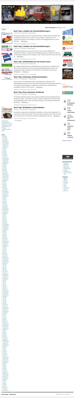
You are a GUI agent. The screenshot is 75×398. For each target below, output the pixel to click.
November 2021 (6, 209)
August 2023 (5, 180)
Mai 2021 (4, 217)
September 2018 (6, 261)
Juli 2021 (4, 214)
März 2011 (5, 386)
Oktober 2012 (5, 359)
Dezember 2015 (6, 307)
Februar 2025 (5, 155)
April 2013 (5, 351)
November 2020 (6, 225)
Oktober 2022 (5, 194)
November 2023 (6, 176)
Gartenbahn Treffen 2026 (70, 128)
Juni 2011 (4, 382)
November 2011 (6, 375)
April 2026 (5, 136)
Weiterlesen (24, 41)
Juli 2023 (4, 181)
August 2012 (5, 362)
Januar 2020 (5, 239)
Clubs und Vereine (16, 22)
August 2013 (5, 346)
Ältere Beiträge (18, 120)
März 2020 (5, 237)
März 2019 (5, 253)
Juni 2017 (4, 282)
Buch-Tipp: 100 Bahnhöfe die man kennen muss (32, 62)
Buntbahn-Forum (67, 167)
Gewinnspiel (66, 182)
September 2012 (6, 361)
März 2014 (5, 336)
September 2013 (6, 344)
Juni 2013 (4, 348)
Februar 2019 (5, 254)
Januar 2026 (5, 140)
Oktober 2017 (5, 277)
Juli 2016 (4, 297)
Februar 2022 (5, 205)
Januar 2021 (5, 223)
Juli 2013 (4, 347)
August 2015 (5, 312)
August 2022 (5, 196)
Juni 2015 (4, 315)
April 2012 (5, 368)
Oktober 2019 (5, 243)
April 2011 (5, 384)
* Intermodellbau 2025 (6, 122)
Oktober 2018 (5, 260)
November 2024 (6, 159)
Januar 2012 (5, 372)
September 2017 (6, 278)
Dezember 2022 (6, 191)
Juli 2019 (4, 248)
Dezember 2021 (6, 208)
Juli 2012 (4, 364)
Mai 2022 (4, 201)
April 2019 (5, 252)
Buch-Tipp (24, 43)
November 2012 (6, 358)
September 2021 (6, 212)
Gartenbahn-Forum (67, 168)
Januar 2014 (5, 339)
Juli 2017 (4, 281)
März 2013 (5, 353)
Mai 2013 (4, 350)
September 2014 (6, 328)
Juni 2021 (4, 216)
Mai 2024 (4, 167)
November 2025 (6, 143)
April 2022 (5, 202)
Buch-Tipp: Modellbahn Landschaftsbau (29, 107)
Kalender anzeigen (66, 140)
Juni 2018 (4, 266)
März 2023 (5, 187)
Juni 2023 (4, 183)
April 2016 (5, 301)
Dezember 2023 (6, 174)
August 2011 (5, 379)
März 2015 (5, 319)
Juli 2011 (4, 380)
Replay (65, 185)
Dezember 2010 (6, 390)
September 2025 (6, 145)
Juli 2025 (4, 148)
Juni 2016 (4, 299)
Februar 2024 (5, 172)
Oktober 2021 (5, 210)
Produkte (65, 183)
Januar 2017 (5, 289)
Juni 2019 (4, 249)
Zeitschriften (66, 190)
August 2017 (5, 279)
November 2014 (6, 325)
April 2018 (5, 268)
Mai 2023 (4, 184)
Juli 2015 (4, 314)
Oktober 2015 (5, 310)
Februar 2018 (5, 271)
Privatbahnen (35, 22)
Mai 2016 (4, 300)
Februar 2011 (5, 387)
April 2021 (5, 219)
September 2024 (6, 162)
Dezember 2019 (6, 241)
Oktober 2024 (5, 161)
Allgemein (66, 178)
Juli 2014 (4, 330)
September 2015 (6, 311)
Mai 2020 (4, 234)
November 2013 (6, 341)
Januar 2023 (5, 190)
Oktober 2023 (5, 177)
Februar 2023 (5, 188)
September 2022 (6, 195)
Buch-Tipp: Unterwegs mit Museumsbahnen (30, 77)
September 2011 (6, 377)
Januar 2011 (5, 388)
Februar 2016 (5, 304)
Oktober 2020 (5, 227)
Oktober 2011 (5, 376)
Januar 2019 (5, 256)
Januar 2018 (5, 272)
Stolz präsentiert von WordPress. (64, 394)
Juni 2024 (4, 166)
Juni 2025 (4, 150)
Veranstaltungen (66, 187)
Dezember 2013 (6, 340)
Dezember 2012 (6, 357)
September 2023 (6, 179)
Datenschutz (54, 22)
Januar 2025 (5, 156)
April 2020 (5, 235)
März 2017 (5, 286)
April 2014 (5, 335)
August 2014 (5, 329)
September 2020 (6, 228)
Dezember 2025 (6, 141)
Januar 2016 (5, 306)
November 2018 (6, 259)
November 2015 (6, 308)
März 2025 (5, 154)
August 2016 (5, 296)
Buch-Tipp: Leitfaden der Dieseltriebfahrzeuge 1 (32, 46)
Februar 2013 (5, 354)
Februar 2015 (5, 321)
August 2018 (5, 263)
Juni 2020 (4, 232)
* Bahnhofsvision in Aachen (7, 125)
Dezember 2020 (6, 224)
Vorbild (65, 189)
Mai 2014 (4, 333)
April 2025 (5, 152)
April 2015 (5, 318)
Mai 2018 (4, 267)
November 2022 (6, 192)
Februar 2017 (5, 288)
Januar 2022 (5, 206)
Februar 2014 (5, 337)
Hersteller (29, 22)
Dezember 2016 (6, 290)
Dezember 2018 (6, 257)
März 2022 (5, 203)
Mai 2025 (4, 151)
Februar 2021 (5, 221)
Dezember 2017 (6, 274)
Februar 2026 (5, 138)
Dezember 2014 (6, 324)
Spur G (8, 22)
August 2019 (5, 246)
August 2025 (5, 147)
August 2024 (5, 163)
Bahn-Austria (66, 165)
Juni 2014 (4, 332)
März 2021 (5, 220)
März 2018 (5, 270)
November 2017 (6, 275)
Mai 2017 (4, 283)
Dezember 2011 (6, 373)
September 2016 (6, 295)
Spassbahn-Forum (67, 171)
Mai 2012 (4, 366)
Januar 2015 (5, 322)
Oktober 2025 (5, 144)
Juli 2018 (4, 264)
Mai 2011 (4, 383)
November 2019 (6, 242)
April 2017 (5, 285)
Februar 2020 (5, 238)
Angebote (65, 179)
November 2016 (6, 292)
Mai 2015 (4, 317)
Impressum (47, 22)
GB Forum (66, 170)
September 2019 (6, 245)
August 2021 (5, 213)
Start (4, 22)
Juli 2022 (4, 198)
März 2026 (5, 137)
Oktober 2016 (5, 293)
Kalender (23, 22)
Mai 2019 (4, 250)
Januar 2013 (5, 355)
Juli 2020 (4, 231)
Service (41, 22)
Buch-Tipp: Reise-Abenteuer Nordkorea (29, 92)
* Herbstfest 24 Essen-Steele (7, 123)
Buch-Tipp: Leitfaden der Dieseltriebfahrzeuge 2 (32, 31)
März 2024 (5, 170)
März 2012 (5, 369)
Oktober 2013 (5, 343)
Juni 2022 (4, 199)
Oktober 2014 (5, 326)
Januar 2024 (5, 173)
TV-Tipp (65, 186)
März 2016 (5, 303)
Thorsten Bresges (32, 33)
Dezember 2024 (6, 158)
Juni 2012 (4, 365)
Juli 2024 (4, 165)
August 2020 (5, 230)
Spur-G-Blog (5, 394)
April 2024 (5, 169)
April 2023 (5, 185)
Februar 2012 (5, 370)
